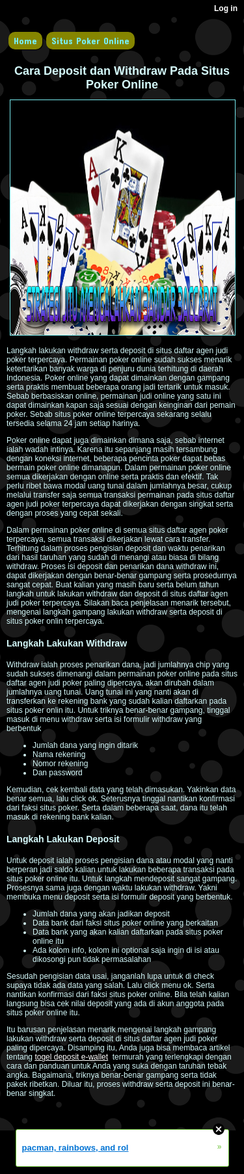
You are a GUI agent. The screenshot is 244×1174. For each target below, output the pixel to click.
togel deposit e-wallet (71, 1056)
